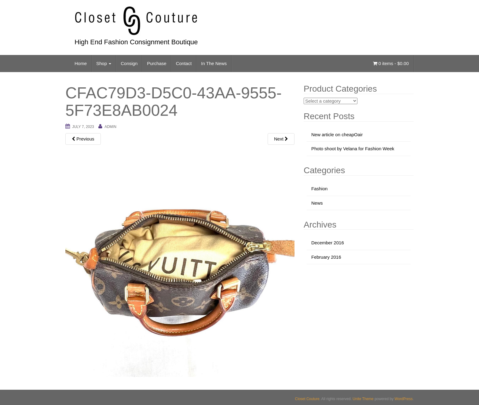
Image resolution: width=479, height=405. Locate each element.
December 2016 (327, 242)
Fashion (319, 188)
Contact (184, 63)
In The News (214, 63)
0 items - (391, 63)
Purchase (156, 63)
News (317, 203)
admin (110, 127)
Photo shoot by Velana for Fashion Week (352, 148)
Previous (83, 138)
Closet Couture (307, 399)
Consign (129, 63)
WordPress (404, 399)
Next (281, 138)
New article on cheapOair (337, 134)
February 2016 (326, 257)
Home (81, 63)
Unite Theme (363, 399)
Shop (103, 63)
